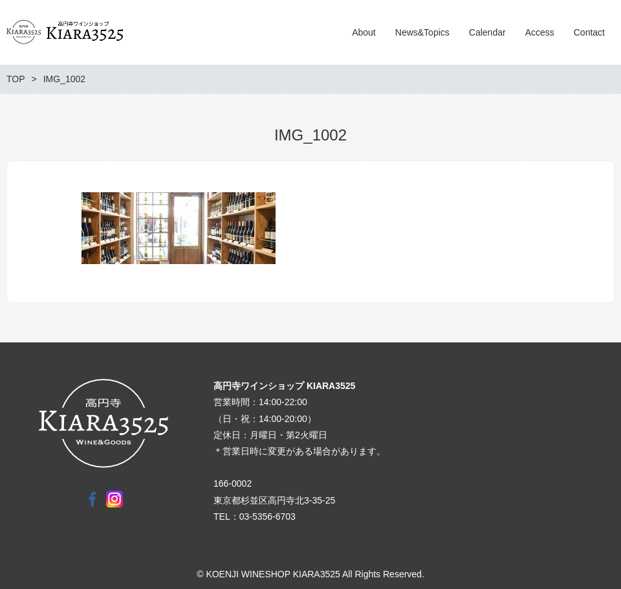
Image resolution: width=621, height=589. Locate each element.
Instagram (114, 499)
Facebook (92, 499)
